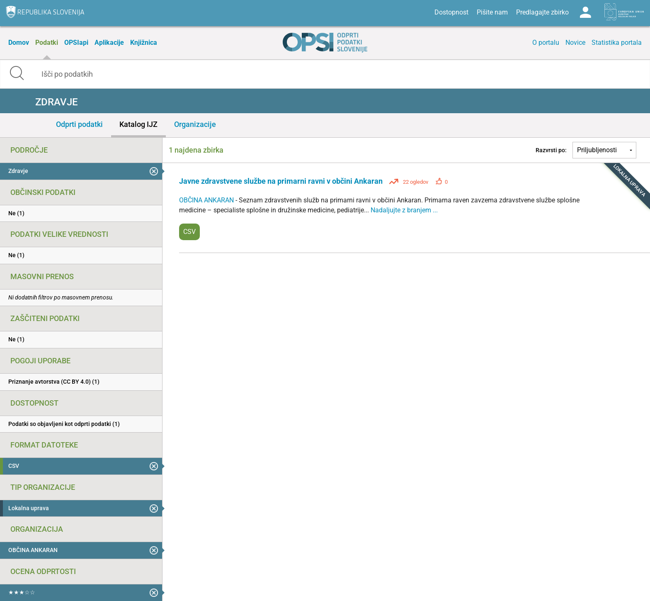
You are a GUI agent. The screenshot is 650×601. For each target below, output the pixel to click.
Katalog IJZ (138, 124)
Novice (575, 42)
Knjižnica (143, 42)
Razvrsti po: (551, 150)
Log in (585, 12)
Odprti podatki (79, 124)
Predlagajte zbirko (542, 12)
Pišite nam (492, 12)
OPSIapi (76, 42)
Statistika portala (617, 42)
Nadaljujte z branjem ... (404, 210)
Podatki (46, 42)
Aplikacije (109, 42)
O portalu (545, 42)
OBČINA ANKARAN (207, 200)
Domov (18, 42)
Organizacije (195, 124)
